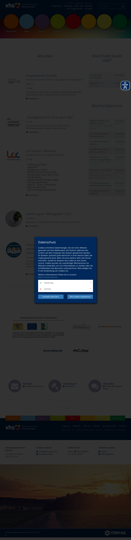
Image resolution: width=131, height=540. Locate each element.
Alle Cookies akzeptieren (80, 296)
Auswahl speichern (51, 296)
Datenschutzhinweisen (48, 277)
